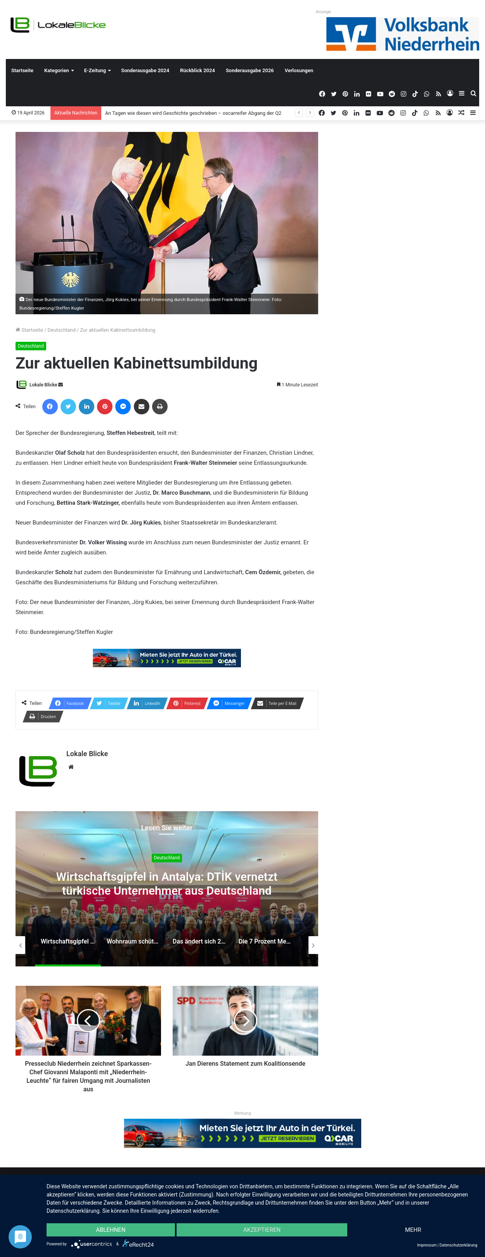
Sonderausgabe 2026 (250, 70)
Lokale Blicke (43, 385)
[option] (167, 888)
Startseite (22, 70)
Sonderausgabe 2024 (145, 70)
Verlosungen (299, 70)
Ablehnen (110, 1229)
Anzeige (323, 11)
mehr (413, 1229)
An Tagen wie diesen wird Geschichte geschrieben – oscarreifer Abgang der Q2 (193, 113)
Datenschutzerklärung (458, 1245)
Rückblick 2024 (197, 70)
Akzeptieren (262, 1229)
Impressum (426, 1245)
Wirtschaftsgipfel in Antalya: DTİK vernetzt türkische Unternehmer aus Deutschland (166, 884)
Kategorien (56, 70)
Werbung (242, 1113)
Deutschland (62, 330)
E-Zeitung (95, 70)
